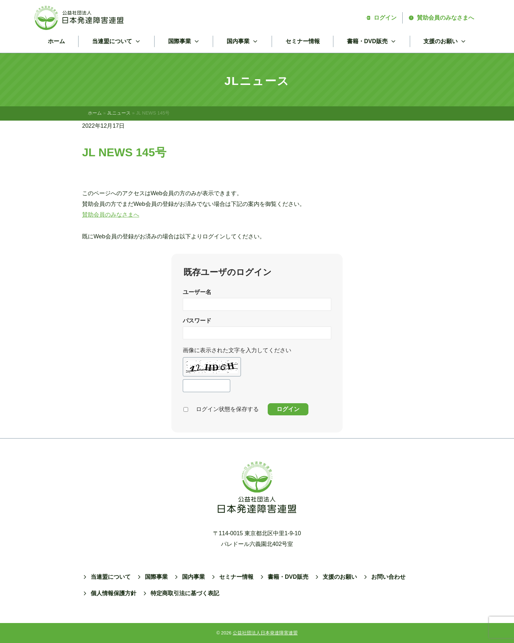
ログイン (381, 18)
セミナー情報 (303, 41)
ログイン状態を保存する (227, 409)
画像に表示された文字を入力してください (237, 350)
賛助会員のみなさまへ (441, 18)
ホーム (56, 41)
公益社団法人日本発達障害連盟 (265, 633)
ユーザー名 (197, 292)
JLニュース (119, 113)
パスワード (197, 321)
